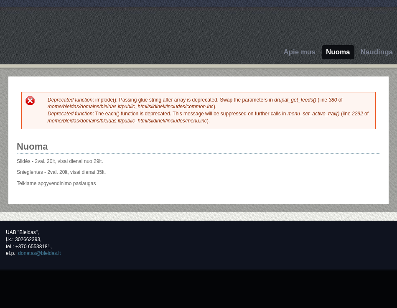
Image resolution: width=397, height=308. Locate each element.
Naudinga (377, 52)
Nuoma (338, 52)
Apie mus (299, 52)
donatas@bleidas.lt (39, 253)
